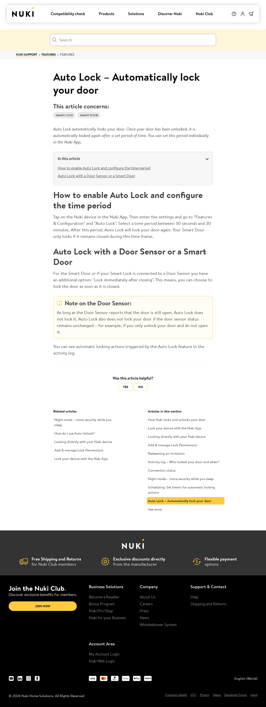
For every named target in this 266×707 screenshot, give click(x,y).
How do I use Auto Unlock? (74, 433)
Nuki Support (26, 54)
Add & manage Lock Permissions (78, 450)
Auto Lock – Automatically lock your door (179, 500)
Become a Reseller (104, 597)
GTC (193, 695)
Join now (42, 606)
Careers (146, 604)
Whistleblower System (158, 624)
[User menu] (242, 14)
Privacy (204, 695)
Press (144, 611)
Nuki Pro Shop (101, 611)
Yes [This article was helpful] (125, 387)
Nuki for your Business (107, 617)
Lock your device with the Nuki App (81, 458)
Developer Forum (235, 695)
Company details (176, 695)
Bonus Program (102, 604)
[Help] (234, 14)
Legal (253, 695)
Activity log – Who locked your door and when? (183, 461)
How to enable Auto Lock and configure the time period (104, 168)
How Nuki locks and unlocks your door (177, 419)
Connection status (162, 470)
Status (217, 695)
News (144, 617)
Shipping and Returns (208, 604)
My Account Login (104, 654)
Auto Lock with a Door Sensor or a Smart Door (96, 176)
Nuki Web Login (102, 661)
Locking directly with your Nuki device (83, 441)
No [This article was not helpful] (140, 387)
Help (195, 597)
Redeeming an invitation (166, 453)
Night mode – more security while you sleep (82, 422)
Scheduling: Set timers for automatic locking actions (181, 490)
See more (155, 509)
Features (49, 54)
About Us (147, 597)
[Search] (133, 40)
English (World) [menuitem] (245, 678)
